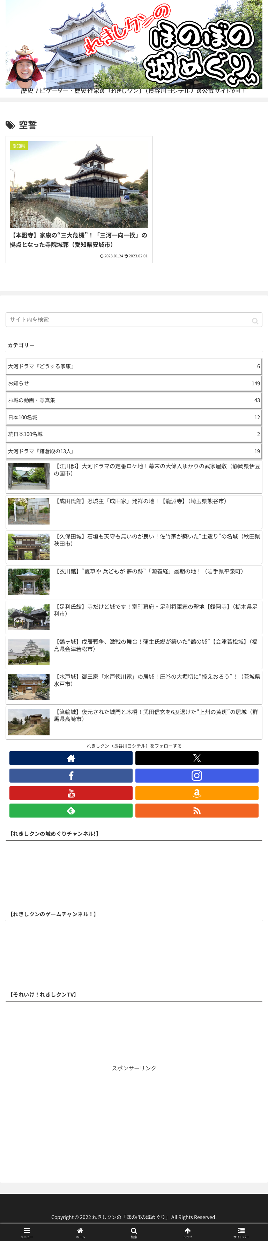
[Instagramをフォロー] (197, 772)
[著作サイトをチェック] (71, 754)
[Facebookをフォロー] (71, 772)
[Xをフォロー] (197, 754)
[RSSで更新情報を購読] (197, 807)
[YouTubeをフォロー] (71, 789)
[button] (255, 317)
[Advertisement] (134, 1118)
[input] (134, 315)
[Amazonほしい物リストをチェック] (197, 789)
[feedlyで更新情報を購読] (71, 807)
